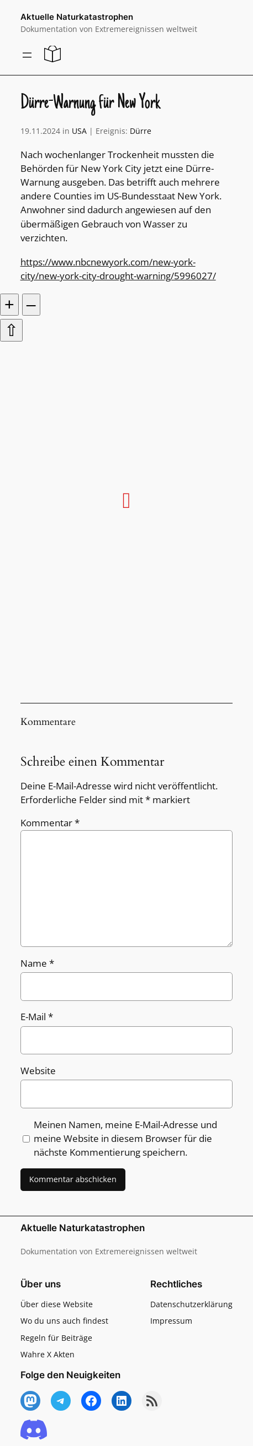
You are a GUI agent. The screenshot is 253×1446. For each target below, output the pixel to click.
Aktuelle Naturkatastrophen (76, 17)
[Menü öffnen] (27, 55)
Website (38, 1070)
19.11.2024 (40, 131)
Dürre (140, 131)
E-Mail (36, 1016)
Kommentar (50, 822)
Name (37, 963)
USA (79, 131)
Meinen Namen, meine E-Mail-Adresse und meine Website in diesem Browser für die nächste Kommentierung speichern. (125, 1138)
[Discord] (33, 1430)
